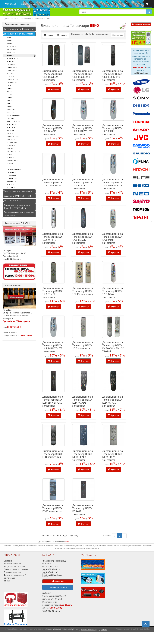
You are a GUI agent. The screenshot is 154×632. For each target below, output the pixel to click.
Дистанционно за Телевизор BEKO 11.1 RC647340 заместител (112, 75)
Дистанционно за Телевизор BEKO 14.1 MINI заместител (112, 238)
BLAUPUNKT (12, 58)
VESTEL (11, 181)
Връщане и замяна (12, 572)
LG (9, 94)
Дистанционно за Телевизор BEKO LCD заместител (52, 454)
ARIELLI (10, 52)
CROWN (10, 64)
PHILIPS (11, 124)
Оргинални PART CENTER (17, 195)
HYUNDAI (11, 88)
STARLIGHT (12, 160)
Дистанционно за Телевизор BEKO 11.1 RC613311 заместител (82, 75)
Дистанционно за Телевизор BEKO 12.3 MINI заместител (112, 129)
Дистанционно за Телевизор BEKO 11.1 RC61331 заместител (52, 75)
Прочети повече (88, 629)
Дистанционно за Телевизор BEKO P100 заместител (52, 508)
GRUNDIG (12, 79)
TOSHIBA (11, 178)
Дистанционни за (12, 200)
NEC (9, 100)
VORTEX (10, 184)
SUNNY (10, 163)
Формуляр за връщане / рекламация (14, 576)
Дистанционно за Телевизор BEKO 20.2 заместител (82, 345)
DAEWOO (11, 67)
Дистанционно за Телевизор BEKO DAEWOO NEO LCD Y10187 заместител (113, 348)
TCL (8, 166)
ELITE (10, 73)
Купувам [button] (53, 89)
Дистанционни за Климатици (18, 28)
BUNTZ (10, 61)
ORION (10, 118)
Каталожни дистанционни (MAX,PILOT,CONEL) (16, 207)
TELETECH (12, 172)
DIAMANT (11, 70)
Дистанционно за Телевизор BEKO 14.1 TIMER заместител (52, 292)
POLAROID (12, 127)
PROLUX (11, 130)
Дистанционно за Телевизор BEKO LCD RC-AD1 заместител (82, 401)
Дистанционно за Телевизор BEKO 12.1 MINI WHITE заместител (82, 129)
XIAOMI (10, 187)
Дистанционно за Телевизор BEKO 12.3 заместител (52, 182)
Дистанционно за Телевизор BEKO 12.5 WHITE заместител (52, 238)
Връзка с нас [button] (58, 581)
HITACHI (11, 85)
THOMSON (12, 175)
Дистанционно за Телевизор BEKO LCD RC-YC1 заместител (112, 401)
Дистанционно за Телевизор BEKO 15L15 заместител (83, 291)
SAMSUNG (12, 136)
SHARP (10, 145)
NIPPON (10, 109)
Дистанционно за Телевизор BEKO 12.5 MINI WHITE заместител (112, 184)
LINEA (9, 97)
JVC (9, 91)
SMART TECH (13, 151)
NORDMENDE (13, 115)
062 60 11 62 (52, 572)
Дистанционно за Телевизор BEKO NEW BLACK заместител (82, 455)
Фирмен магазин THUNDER (17, 223)
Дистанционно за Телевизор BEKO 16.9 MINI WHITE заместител (52, 346)
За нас (7, 580)
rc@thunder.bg (141, 73)
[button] (146, 624)
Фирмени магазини (29, 4)
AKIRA (9, 43)
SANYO (10, 139)
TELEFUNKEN (13, 169)
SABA (9, 133)
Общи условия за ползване (16, 569)
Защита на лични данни (14, 566)
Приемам (103, 629)
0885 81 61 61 (14, 259)
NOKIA (10, 112)
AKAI (9, 40)
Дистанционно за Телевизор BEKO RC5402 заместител (82, 509)
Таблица (62, 35)
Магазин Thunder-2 (13, 285)
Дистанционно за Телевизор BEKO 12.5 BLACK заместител (82, 184)
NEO (9, 106)
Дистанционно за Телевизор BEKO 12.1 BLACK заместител (52, 129)
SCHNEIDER (12, 142)
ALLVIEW (11, 46)
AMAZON (11, 49)
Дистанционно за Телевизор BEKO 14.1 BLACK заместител (82, 238)
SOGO (9, 154)
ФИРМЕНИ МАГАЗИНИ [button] (141, 24)
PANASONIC (13, 121)
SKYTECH (11, 148)
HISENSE (11, 82)
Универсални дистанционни (17, 191)
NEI (8, 103)
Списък (48, 35)
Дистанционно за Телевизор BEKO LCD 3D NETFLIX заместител (52, 401)
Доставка (8, 560)
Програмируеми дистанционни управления (18, 214)
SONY (10, 157)
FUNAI (10, 76)
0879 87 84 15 (139, 67)
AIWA (9, 37)
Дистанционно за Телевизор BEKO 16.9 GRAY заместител (112, 292)
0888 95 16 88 (14, 327)
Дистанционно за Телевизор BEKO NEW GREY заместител (112, 455)
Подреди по (117, 35)
